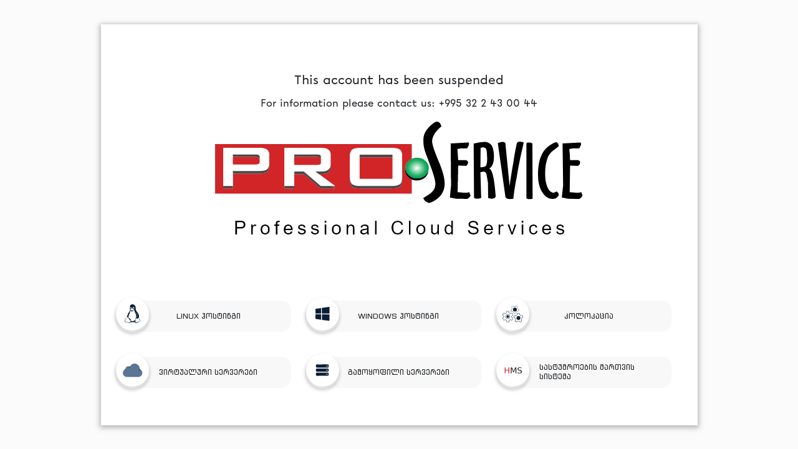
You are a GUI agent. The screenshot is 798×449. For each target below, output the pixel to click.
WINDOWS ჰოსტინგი (378, 316)
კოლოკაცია (559, 316)
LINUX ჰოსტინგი (183, 316)
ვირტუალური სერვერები (192, 372)
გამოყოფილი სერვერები (382, 372)
